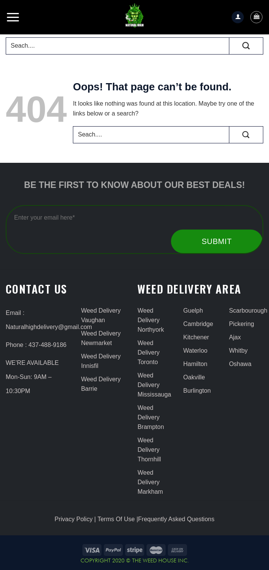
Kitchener (196, 337)
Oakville (194, 377)
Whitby (238, 350)
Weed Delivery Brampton (150, 417)
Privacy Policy (74, 519)
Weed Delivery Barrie (101, 384)
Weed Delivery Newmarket (101, 338)
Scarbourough (246, 310)
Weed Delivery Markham (150, 482)
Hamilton (195, 364)
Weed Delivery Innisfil (101, 361)
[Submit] (246, 46)
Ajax (235, 337)
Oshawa (240, 364)
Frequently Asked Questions (176, 519)
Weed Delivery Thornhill (149, 449)
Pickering (241, 324)
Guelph (193, 310)
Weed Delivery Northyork (150, 320)
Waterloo (195, 350)
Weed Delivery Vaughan (101, 315)
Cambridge (198, 324)
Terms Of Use (116, 519)
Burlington (197, 390)
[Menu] (13, 17)
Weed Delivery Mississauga (154, 385)
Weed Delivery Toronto (148, 352)
